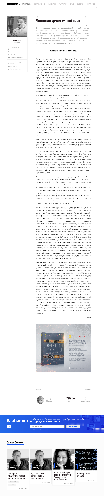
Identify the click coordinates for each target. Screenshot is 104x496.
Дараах (88, 17)
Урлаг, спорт (63, 4)
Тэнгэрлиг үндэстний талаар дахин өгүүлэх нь (16, 475)
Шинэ (11, 64)
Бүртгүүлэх (73, 426)
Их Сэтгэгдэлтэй (14, 69)
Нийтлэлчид (91, 4)
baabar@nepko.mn (15, 57)
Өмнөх (38, 17)
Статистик (80, 4)
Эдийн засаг (52, 4)
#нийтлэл (12, 484)
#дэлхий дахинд (14, 481)
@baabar (17, 42)
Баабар (38, 25)
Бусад (72, 4)
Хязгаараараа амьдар (83, 474)
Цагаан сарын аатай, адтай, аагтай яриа (38, 475)
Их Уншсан (12, 66)
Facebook (12, 54)
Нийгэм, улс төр (39, 4)
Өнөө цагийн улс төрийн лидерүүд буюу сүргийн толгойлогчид (62, 476)
